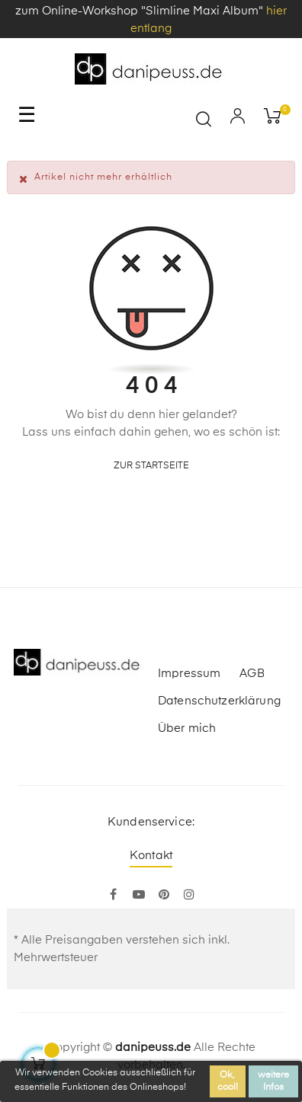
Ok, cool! (227, 1081)
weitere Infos (273, 1081)
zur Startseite (151, 466)
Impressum (189, 673)
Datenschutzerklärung (219, 701)
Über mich (187, 728)
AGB (251, 673)
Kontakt (151, 855)
